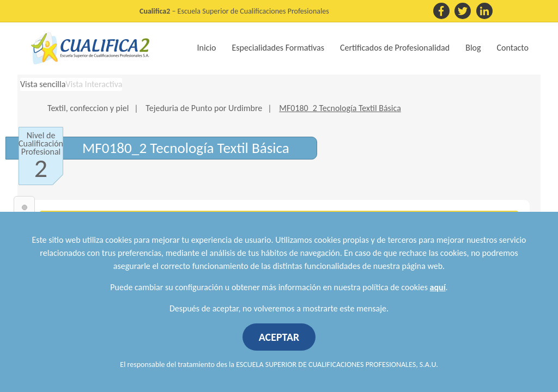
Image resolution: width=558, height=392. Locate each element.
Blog (473, 47)
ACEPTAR (279, 337)
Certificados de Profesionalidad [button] (395, 47)
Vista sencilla (42, 84)
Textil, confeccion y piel (88, 108)
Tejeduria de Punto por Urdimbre (203, 108)
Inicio (206, 47)
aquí (438, 287)
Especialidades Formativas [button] (278, 47)
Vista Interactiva (93, 84)
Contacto (513, 47)
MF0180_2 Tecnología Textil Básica (340, 108)
